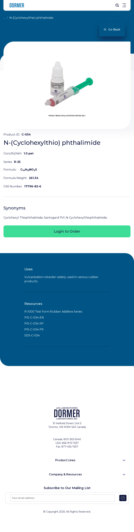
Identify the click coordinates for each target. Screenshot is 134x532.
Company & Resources (65, 474)
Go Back (114, 29)
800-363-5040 (72, 439)
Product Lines (65, 460)
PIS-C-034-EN (34, 317)
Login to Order (67, 231)
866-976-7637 (70, 443)
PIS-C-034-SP (33, 323)
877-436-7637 (69, 446)
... (4, 17)
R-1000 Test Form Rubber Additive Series (53, 311)
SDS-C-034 (32, 335)
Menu (124, 5)
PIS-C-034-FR (33, 329)
